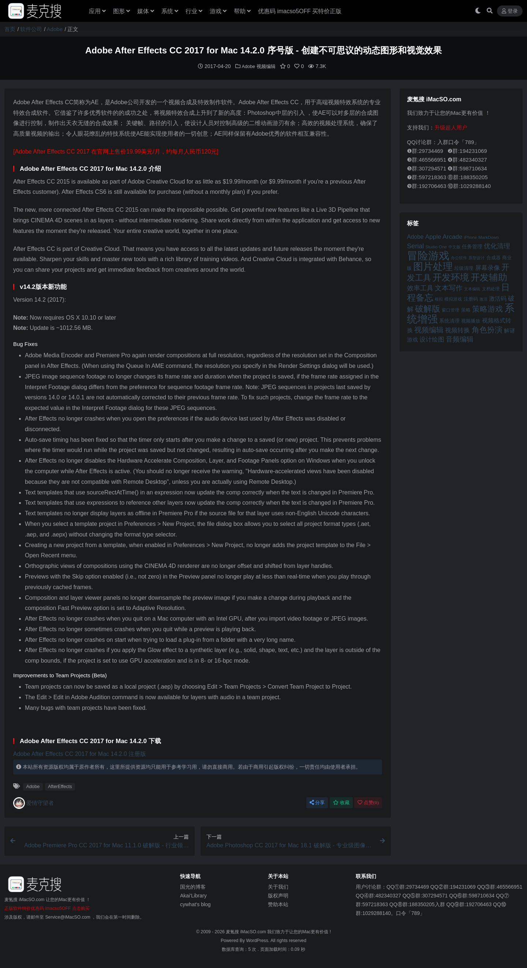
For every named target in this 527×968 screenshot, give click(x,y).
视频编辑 (267, 66)
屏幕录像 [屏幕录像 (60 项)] (487, 267)
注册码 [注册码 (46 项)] (471, 298)
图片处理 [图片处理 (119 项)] (433, 266)
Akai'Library (193, 895)
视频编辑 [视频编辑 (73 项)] (429, 329)
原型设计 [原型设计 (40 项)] (476, 257)
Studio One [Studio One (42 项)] (436, 246)
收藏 (341, 802)
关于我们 (278, 886)
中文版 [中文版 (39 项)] (454, 246)
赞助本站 (278, 904)
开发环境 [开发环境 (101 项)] (451, 277)
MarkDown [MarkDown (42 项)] (488, 236)
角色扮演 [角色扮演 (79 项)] (487, 329)
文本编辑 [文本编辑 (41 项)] (472, 288)
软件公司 (31, 29)
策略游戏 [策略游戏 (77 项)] (487, 308)
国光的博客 (193, 886)
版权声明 (278, 895)
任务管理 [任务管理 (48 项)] (472, 246)
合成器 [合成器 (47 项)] (493, 257)
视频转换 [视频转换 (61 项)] (457, 330)
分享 (317, 802)
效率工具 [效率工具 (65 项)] (420, 287)
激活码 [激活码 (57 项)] (498, 298)
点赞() (368, 802)
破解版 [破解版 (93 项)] (427, 308)
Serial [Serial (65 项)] (415, 245)
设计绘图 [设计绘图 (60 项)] (431, 339)
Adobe (55, 29)
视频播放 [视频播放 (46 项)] (470, 320)
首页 (9, 29)
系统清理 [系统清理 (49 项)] (449, 320)
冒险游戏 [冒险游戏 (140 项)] (428, 255)
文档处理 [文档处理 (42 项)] (491, 288)
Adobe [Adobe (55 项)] (415, 236)
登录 (510, 11)
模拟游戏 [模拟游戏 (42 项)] (453, 298)
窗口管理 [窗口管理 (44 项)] (450, 309)
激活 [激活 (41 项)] (483, 299)
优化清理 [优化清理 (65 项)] (497, 245)
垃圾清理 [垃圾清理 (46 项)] (463, 268)
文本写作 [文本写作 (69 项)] (449, 287)
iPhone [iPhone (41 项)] (470, 237)
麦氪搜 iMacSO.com (246, 931)
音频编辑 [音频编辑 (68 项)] (460, 339)
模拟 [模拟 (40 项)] (439, 299)
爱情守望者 (33, 803)
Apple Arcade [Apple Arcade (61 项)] (444, 236)
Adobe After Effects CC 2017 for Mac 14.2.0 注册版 (79, 753)
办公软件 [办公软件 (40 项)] (459, 257)
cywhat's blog (195, 904)
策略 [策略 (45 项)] (466, 309)
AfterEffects (60, 786)
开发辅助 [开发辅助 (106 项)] (489, 277)
